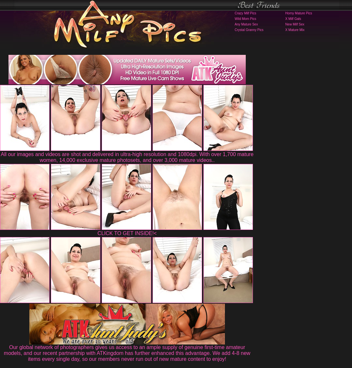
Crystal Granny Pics (249, 30)
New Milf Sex (294, 24)
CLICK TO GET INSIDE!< (127, 233)
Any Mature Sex (246, 24)
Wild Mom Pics (245, 19)
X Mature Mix (294, 30)
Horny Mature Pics (298, 13)
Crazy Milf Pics (245, 13)
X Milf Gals (293, 19)
